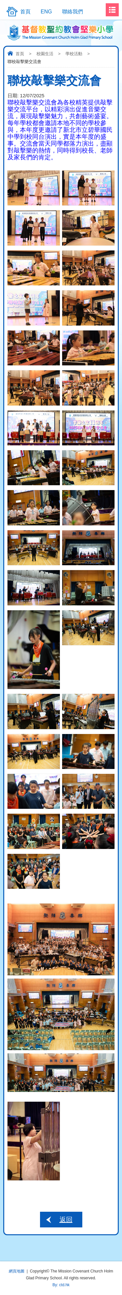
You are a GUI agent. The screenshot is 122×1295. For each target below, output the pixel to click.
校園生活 (44, 53)
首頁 (20, 53)
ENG (46, 11)
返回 (66, 1219)
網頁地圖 (16, 1271)
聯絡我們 (72, 11)
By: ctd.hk (61, 1285)
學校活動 (73, 53)
